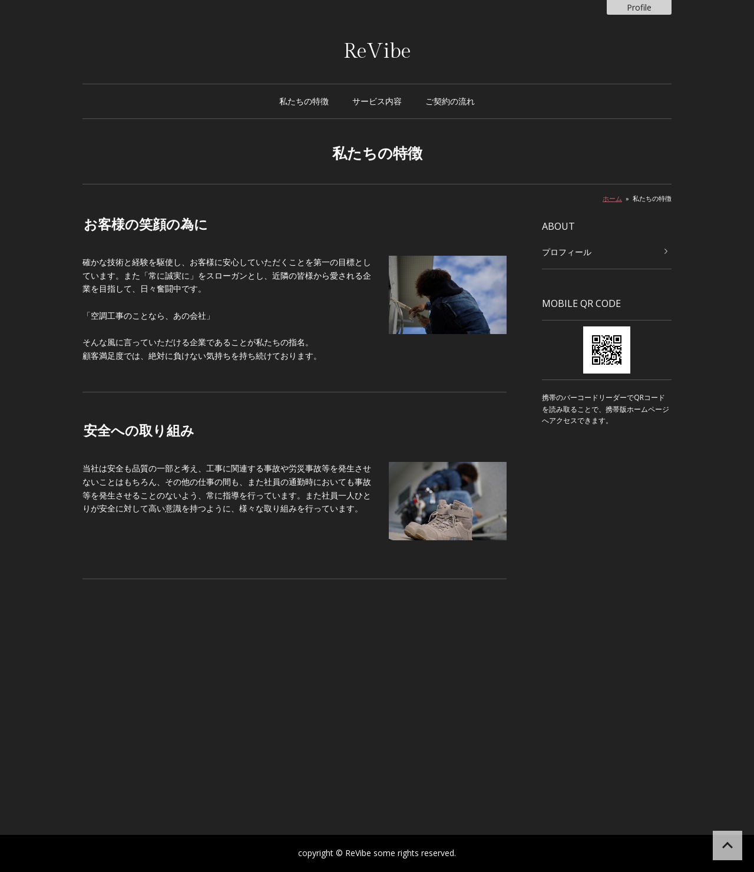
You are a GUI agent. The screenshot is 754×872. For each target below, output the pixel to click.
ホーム (612, 198)
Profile (639, 7)
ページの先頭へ (727, 845)
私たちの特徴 (304, 101)
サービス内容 (377, 101)
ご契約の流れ (450, 101)
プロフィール (566, 251)
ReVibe (377, 51)
